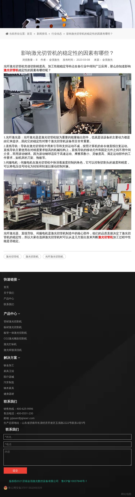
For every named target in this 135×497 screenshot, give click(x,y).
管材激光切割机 (13, 321)
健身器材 (9, 393)
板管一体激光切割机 (15, 332)
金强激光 (107, 59)
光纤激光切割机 (54, 256)
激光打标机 (10, 344)
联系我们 (9, 304)
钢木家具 (9, 388)
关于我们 (9, 292)
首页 (6, 287)
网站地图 (126, 494)
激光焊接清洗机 (13, 350)
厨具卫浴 (9, 371)
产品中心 (9, 298)
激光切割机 (32, 256)
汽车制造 (9, 382)
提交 (15, 470)
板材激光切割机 (13, 327)
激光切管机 (12, 256)
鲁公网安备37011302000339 (25, 487)
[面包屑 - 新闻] (67, 14)
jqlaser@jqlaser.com (22, 418)
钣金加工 (9, 365)
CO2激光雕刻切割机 (15, 338)
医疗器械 (9, 376)
